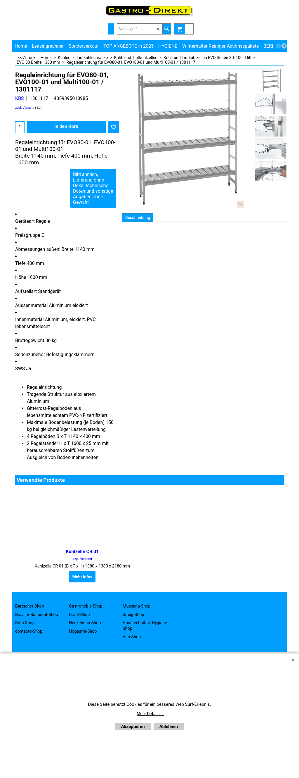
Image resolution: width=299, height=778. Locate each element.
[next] (284, 46)
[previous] (278, 46)
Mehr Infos (82, 577)
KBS (19, 98)
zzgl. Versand (24, 108)
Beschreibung (137, 217)
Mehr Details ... (150, 713)
